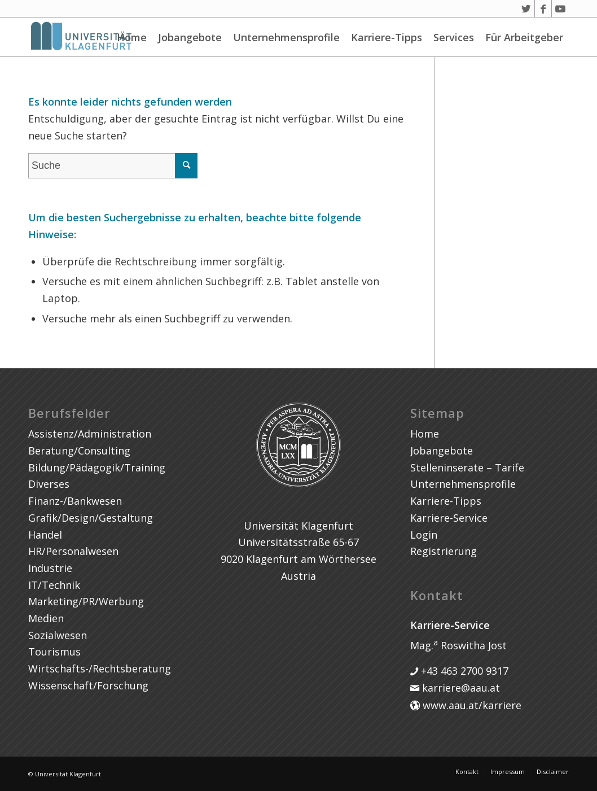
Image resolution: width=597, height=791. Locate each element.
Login (423, 534)
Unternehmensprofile (286, 37)
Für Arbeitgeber (524, 37)
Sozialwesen (57, 635)
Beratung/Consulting (79, 450)
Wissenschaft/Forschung (88, 685)
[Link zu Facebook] (543, 8)
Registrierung (443, 551)
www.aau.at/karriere (470, 705)
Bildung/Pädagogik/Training (96, 467)
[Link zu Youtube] (560, 8)
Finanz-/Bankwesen (75, 501)
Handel (45, 534)
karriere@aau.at (459, 687)
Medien (46, 618)
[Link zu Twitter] (526, 8)
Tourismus (54, 651)
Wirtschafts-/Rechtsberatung (99, 668)
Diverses (48, 484)
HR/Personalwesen (73, 551)
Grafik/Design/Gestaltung (90, 518)
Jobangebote (190, 37)
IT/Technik (54, 585)
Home (132, 37)
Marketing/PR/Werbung (86, 601)
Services (453, 37)
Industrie (50, 568)
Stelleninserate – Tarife (467, 467)
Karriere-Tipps (386, 37)
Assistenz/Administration (89, 433)
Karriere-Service (449, 518)
